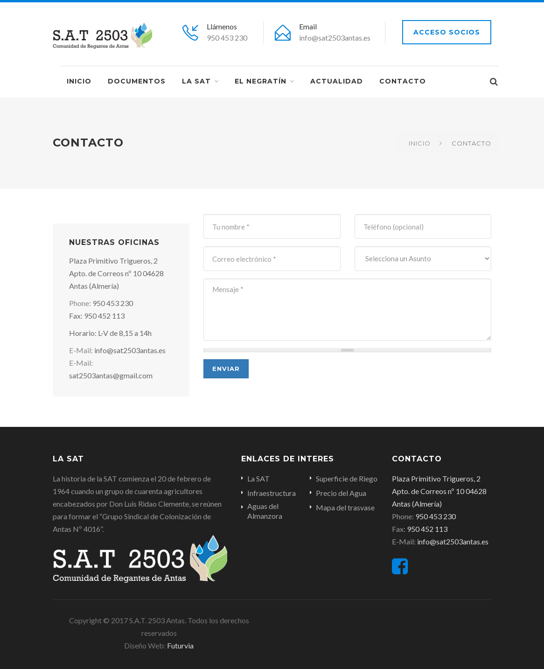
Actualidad (336, 81)
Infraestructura (271, 492)
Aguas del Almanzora (264, 511)
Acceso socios (446, 32)
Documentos (137, 81)
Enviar (226, 368)
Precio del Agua (341, 492)
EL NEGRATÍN (260, 81)
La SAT (196, 81)
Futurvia (180, 645)
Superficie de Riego (346, 478)
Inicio (79, 81)
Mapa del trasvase (345, 507)
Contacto (402, 81)
